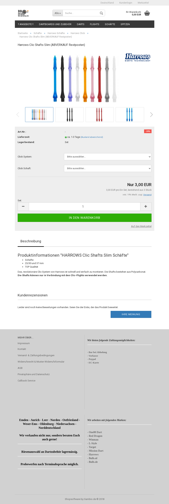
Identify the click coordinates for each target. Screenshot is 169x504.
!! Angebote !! (25, 24)
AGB (20, 368)
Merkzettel (143, 2)
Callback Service (26, 380)
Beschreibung (30, 241)
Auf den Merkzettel (141, 226)
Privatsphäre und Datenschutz (34, 374)
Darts (80, 24)
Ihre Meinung (131, 314)
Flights (94, 24)
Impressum (24, 343)
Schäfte (110, 24)
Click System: (25, 156)
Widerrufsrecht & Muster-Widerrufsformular (41, 361)
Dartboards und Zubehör (55, 24)
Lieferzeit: (24, 137)
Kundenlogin (125, 2)
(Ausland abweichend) (92, 137)
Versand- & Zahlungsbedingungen (36, 355)
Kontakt (22, 349)
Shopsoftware (72, 499)
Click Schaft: (24, 168)
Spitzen (125, 24)
